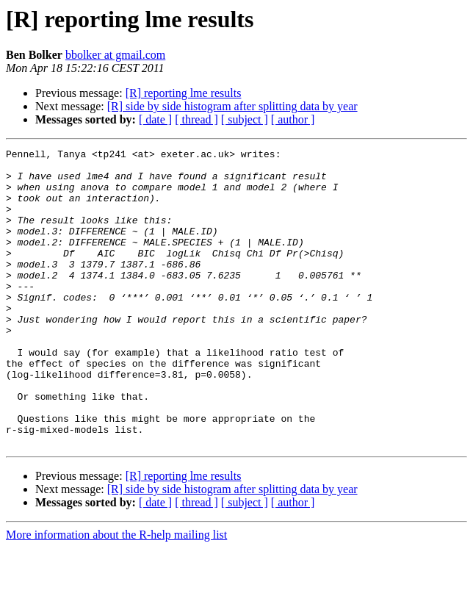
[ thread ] (196, 119)
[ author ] (293, 119)
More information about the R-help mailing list (116, 594)
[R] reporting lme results (184, 93)
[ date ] (155, 119)
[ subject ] (244, 119)
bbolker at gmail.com (115, 55)
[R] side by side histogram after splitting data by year (232, 106)
